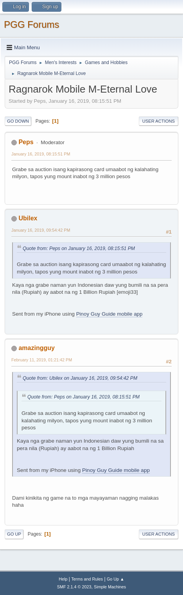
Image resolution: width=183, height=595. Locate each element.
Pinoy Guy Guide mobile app (109, 314)
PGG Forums (31, 24)
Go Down (18, 121)
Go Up (14, 534)
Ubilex (27, 218)
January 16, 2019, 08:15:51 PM (40, 154)
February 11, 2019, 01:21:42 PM (41, 359)
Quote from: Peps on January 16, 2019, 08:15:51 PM (79, 248)
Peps (25, 142)
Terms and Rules (87, 579)
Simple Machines (110, 586)
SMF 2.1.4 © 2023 (74, 586)
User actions (158, 121)
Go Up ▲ (115, 579)
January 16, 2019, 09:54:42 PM (40, 230)
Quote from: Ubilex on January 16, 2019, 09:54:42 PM (80, 378)
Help (63, 579)
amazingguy (36, 348)
